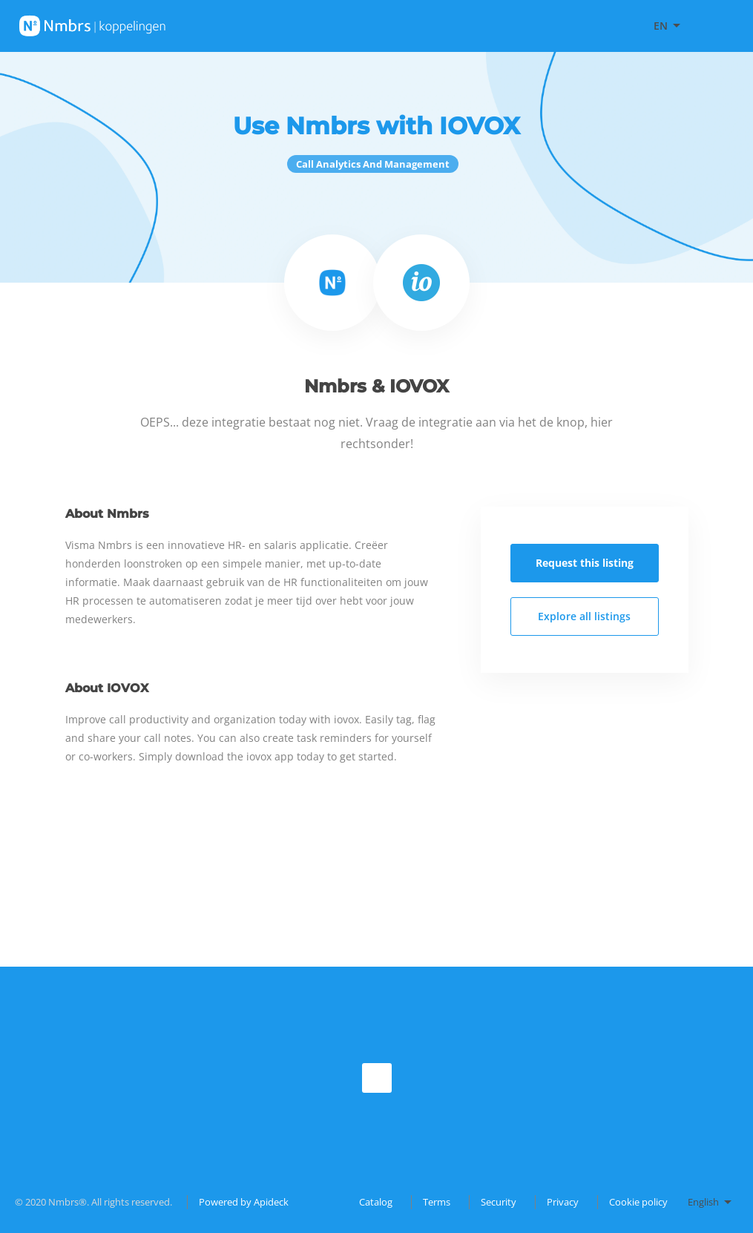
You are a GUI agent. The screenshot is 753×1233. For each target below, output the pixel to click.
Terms (436, 1202)
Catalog (375, 1202)
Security (498, 1202)
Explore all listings (584, 616)
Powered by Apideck (244, 1202)
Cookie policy (638, 1202)
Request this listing (585, 563)
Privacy (563, 1202)
